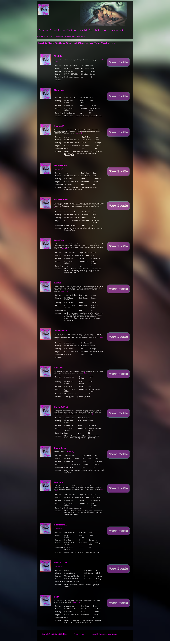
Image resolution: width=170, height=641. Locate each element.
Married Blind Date (61, 634)
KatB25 (57, 283)
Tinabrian (58, 56)
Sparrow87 (59, 126)
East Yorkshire (81, 36)
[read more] (59, 94)
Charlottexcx (60, 448)
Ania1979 (58, 368)
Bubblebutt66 (60, 525)
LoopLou (58, 482)
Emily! (57, 597)
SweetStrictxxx (61, 200)
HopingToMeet (61, 407)
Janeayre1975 (60, 331)
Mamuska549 (60, 165)
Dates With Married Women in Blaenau (104, 634)
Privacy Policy (79, 634)
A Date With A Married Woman (65, 36)
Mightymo (59, 90)
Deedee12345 (60, 562)
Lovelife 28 (59, 240)
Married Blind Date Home (45, 36)
